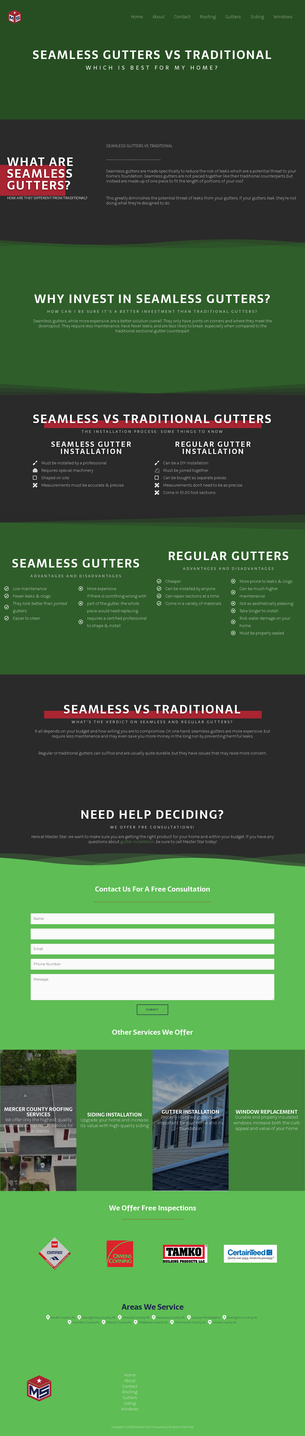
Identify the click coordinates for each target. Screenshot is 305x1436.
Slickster (174, 1427)
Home (137, 17)
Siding (257, 17)
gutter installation (137, 841)
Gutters (233, 17)
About (158, 17)
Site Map (188, 1427)
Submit (152, 1009)
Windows (283, 17)
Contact (182, 17)
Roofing (208, 17)
